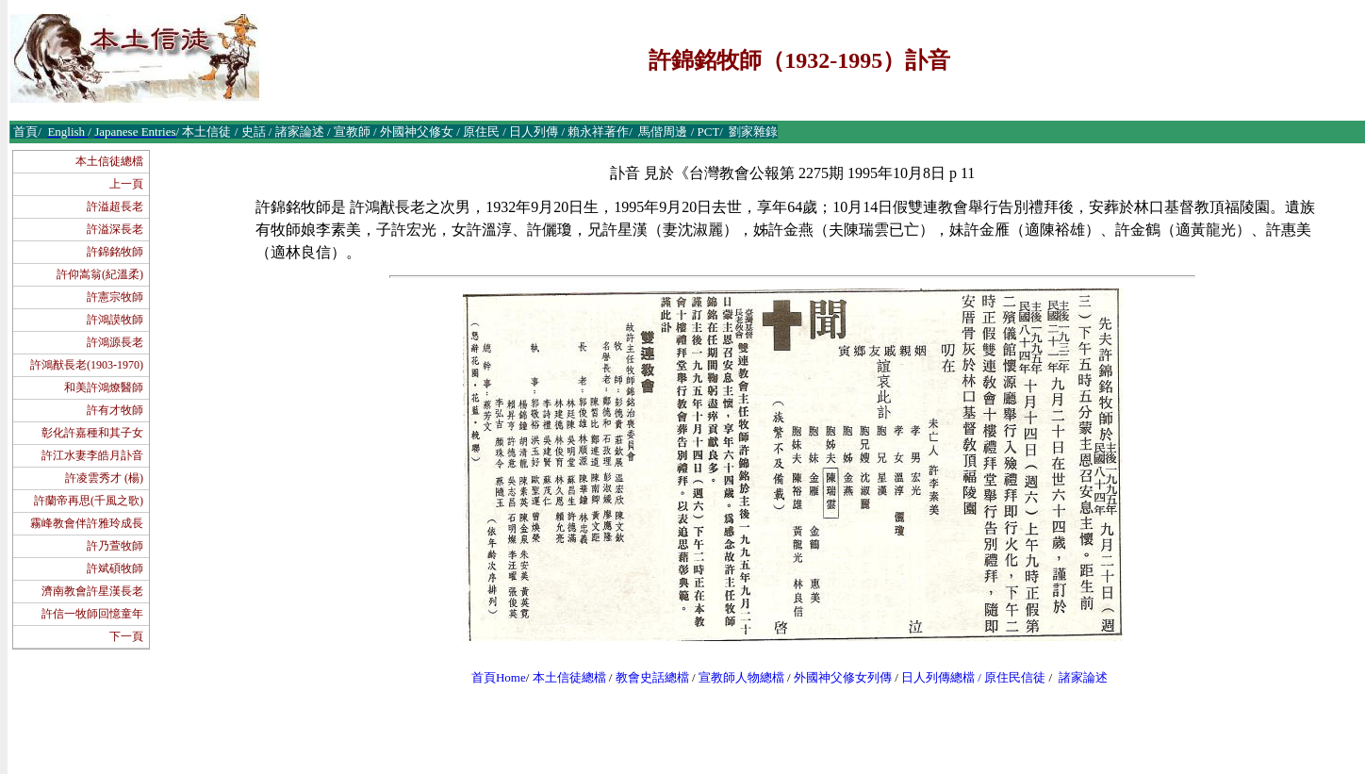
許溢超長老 (115, 206)
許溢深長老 (115, 229)
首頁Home (498, 677)
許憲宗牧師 (115, 297)
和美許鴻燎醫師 (103, 387)
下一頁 (126, 636)
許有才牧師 (115, 410)
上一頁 (126, 183)
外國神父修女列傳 (843, 677)
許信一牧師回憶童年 (92, 613)
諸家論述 (1083, 677)
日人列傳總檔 (938, 677)
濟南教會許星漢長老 (92, 591)
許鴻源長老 (115, 342)
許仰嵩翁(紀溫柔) (100, 274)
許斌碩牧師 (115, 568)
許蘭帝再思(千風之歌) (88, 500)
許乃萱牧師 (115, 545)
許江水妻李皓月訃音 (92, 455)
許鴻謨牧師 (115, 319)
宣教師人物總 (735, 677)
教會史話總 (646, 677)
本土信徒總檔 (109, 161)
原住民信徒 (1014, 677)
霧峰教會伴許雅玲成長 (86, 523)
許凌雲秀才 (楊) (104, 478)
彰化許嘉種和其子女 (92, 432)
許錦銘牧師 (115, 251)
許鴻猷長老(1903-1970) (86, 364)
